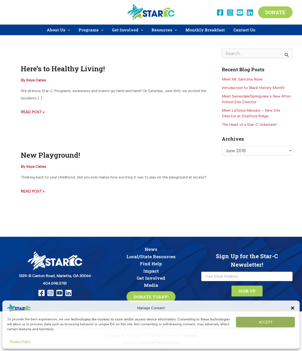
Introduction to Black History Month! (253, 87)
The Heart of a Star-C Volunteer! (249, 124)
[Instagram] (230, 12)
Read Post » (32, 112)
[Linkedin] (249, 12)
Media (151, 285)
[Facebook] (220, 12)
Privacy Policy (20, 341)
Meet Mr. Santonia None (242, 79)
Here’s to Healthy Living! (63, 68)
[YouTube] (239, 12)
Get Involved (151, 278)
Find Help (151, 263)
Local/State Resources (151, 256)
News (151, 249)
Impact (151, 271)
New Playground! (50, 155)
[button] (292, 308)
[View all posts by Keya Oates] (36, 80)
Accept (266, 322)
